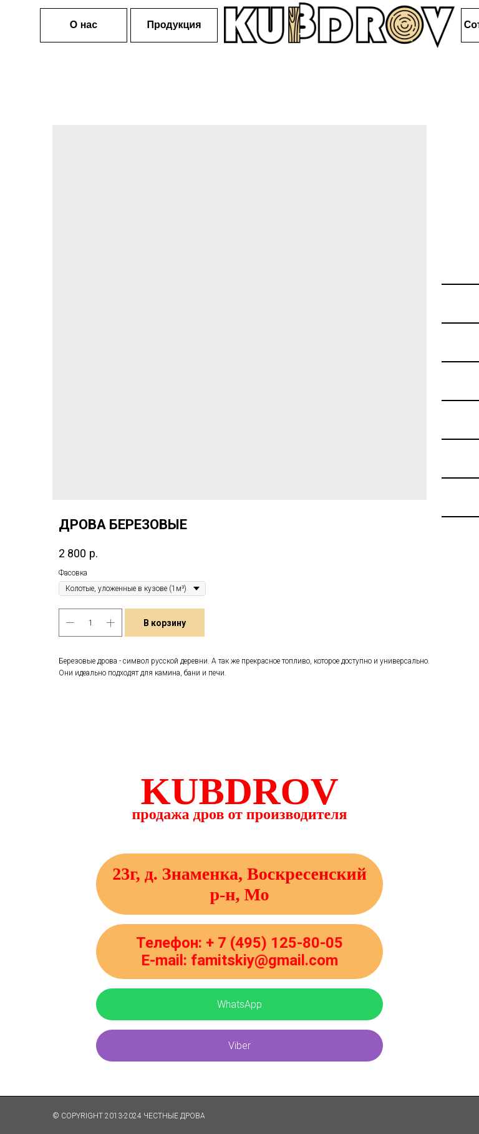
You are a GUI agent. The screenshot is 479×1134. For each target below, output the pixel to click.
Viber (239, 1046)
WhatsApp (239, 1004)
